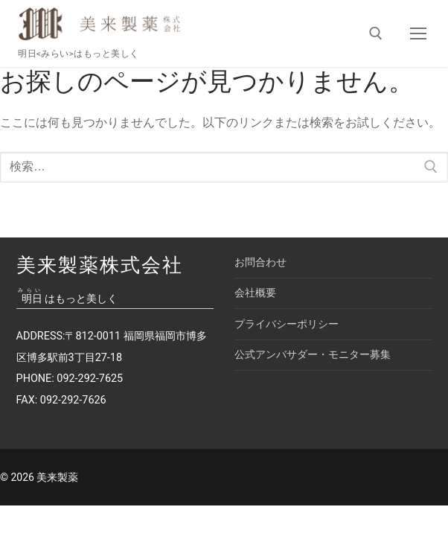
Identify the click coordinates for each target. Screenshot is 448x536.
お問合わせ (260, 262)
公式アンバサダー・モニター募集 (312, 354)
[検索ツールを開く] (376, 33)
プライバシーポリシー (286, 324)
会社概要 (255, 293)
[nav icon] (418, 33)
